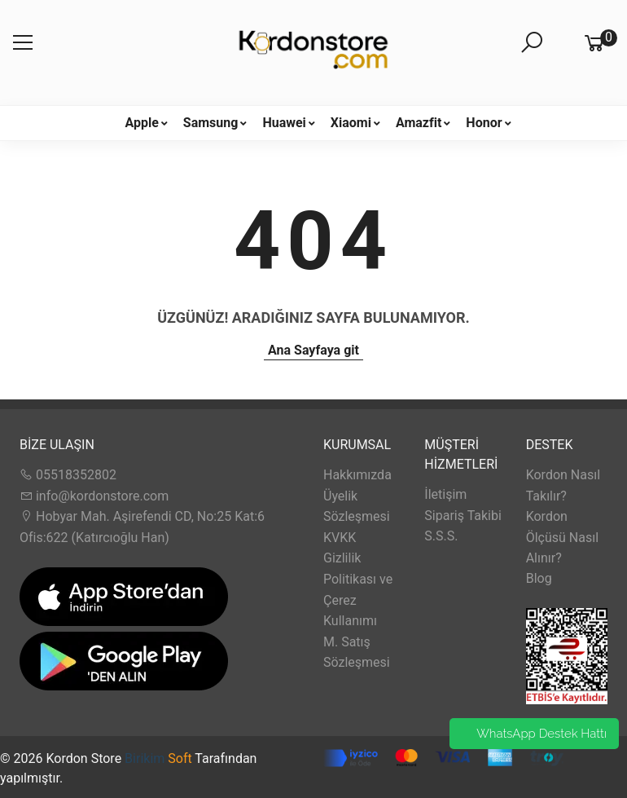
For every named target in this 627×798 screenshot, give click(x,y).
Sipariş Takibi (463, 515)
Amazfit (418, 122)
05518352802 (68, 475)
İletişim (445, 494)
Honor (484, 122)
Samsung (211, 122)
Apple (141, 122)
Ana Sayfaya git (313, 350)
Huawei (283, 122)
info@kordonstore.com (94, 496)
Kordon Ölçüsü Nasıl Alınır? (562, 537)
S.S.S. (441, 536)
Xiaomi (351, 122)
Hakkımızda (357, 475)
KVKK (339, 537)
